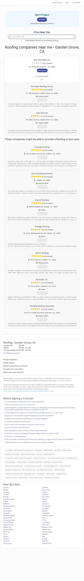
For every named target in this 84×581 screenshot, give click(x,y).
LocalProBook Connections (66, 568)
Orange (44, 539)
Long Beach (46, 513)
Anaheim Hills (46, 543)
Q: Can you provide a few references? (17, 427)
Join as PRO (76, 2)
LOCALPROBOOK (16, 2)
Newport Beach (8, 529)
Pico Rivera (45, 497)
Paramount (7, 508)
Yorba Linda (7, 543)
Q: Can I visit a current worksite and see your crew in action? (24, 425)
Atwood (5, 536)
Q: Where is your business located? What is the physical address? (26, 419)
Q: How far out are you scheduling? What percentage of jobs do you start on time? (32, 433)
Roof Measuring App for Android (40, 570)
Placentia (45, 541)
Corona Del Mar (8, 522)
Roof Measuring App (37, 566)
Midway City (7, 527)
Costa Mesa (46, 522)
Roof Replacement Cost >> (12, 353)
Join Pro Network (36, 561)
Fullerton (6, 539)
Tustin (5, 534)
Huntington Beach (9, 520)
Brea (43, 536)
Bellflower (6, 504)
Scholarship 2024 (63, 561)
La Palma (6, 492)
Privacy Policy (62, 563)
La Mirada (45, 494)
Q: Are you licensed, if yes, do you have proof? (20, 405)
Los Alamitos (46, 506)
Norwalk (6, 497)
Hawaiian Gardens (9, 506)
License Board (61, 381)
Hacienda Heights (9, 515)
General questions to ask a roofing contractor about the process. (26, 430)
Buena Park (46, 490)
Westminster (46, 529)
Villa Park (6, 541)
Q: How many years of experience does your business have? (24, 402)
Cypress (44, 492)
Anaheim (45, 534)
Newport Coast (47, 527)
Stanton (44, 499)
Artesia (5, 501)
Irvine (44, 518)
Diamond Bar (7, 518)
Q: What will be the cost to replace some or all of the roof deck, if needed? (29, 442)
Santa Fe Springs (8, 499)
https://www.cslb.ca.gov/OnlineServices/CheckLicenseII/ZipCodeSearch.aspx (29, 391)
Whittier (5, 490)
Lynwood (45, 487)
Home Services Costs (16, 561)
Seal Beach (45, 508)
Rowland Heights (47, 515)
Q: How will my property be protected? (17, 422)
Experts (33, 563)
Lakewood (45, 504)
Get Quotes (42, 70)
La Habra (6, 494)
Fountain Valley (47, 532)
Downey (6, 487)
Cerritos (44, 501)
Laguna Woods (8, 525)
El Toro (44, 520)
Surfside (44, 511)
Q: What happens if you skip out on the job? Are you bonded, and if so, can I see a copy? (34, 413)
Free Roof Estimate (15, 568)
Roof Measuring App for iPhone (40, 568)
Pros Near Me (14, 563)
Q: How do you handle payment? (15, 436)
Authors (61, 566)
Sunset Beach (7, 511)
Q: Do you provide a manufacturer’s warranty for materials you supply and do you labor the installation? (39, 439)
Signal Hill (6, 513)
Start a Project (57, 2)
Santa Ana (6, 532)
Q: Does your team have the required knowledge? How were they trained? (29, 416)
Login (67, 2)
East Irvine (45, 525)
